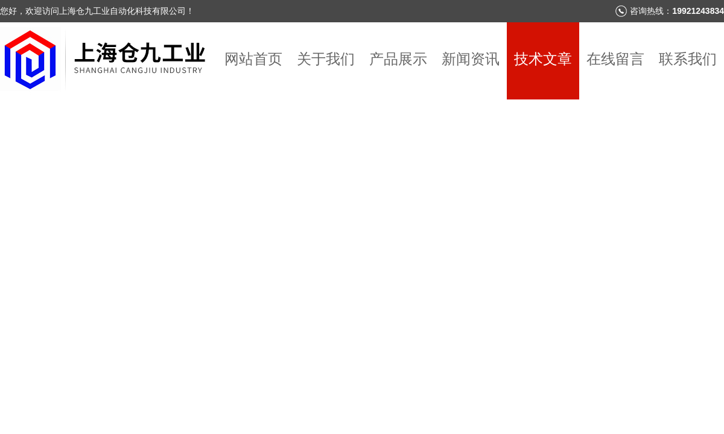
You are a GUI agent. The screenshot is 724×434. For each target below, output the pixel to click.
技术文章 (543, 59)
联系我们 (688, 59)
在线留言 (615, 59)
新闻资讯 (471, 59)
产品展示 (398, 59)
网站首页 (253, 59)
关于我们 (326, 59)
